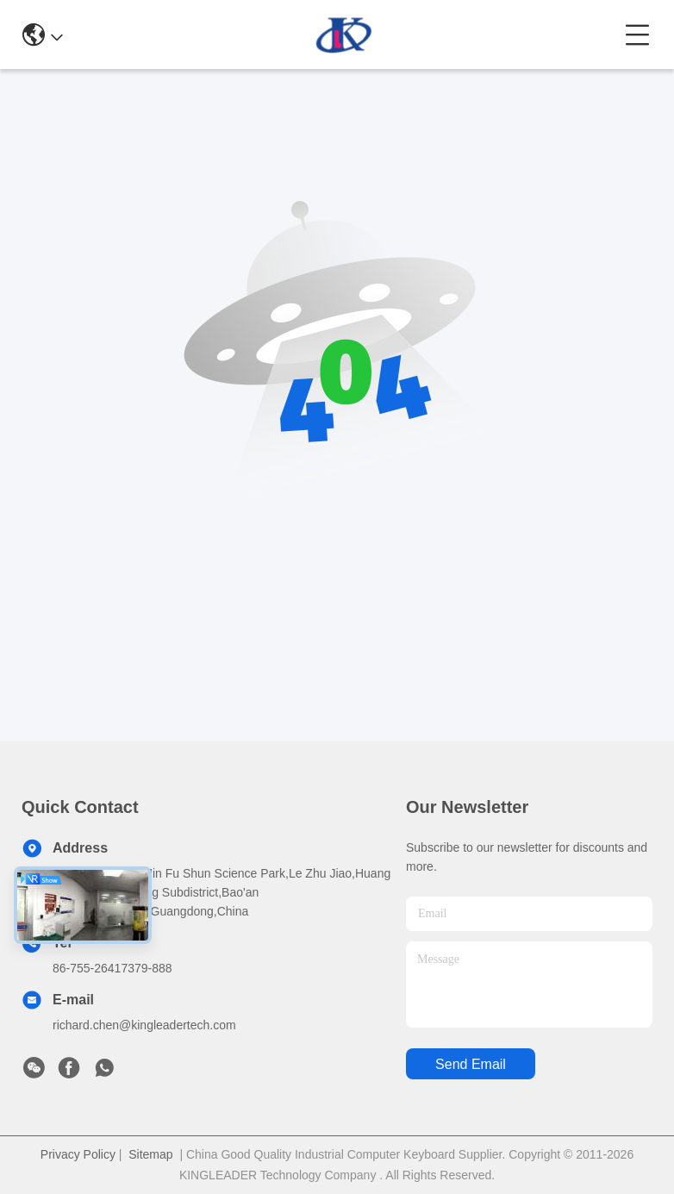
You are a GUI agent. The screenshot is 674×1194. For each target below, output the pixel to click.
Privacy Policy (78, 1154)
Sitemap (150, 1154)
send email (470, 1064)
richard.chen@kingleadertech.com (144, 1025)
